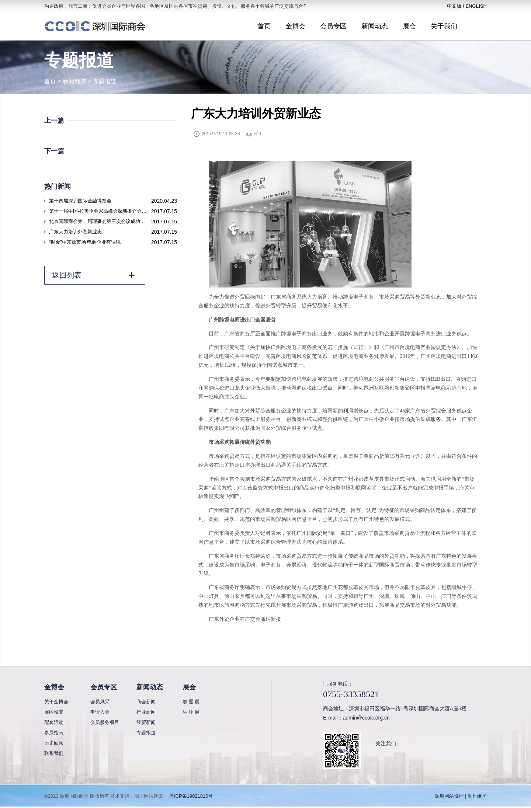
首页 (264, 26)
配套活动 (53, 722)
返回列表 (93, 275)
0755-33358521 (351, 694)
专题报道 (105, 81)
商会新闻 (146, 701)
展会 (409, 26)
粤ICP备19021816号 (191, 796)
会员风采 (100, 701)
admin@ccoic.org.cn (366, 718)
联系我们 (53, 753)
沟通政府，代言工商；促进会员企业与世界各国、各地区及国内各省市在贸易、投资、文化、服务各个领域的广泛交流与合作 (176, 6)
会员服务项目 (104, 722)
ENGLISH (476, 6)
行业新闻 (146, 712)
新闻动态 (374, 26)
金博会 (295, 26)
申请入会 (100, 712)
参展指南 (53, 732)
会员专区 (333, 26)
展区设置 (53, 712)
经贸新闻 (146, 722)
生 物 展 (191, 712)
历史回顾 (53, 743)
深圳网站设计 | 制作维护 (461, 796)
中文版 (454, 6)
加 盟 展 (191, 701)
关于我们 (444, 26)
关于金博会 (56, 701)
